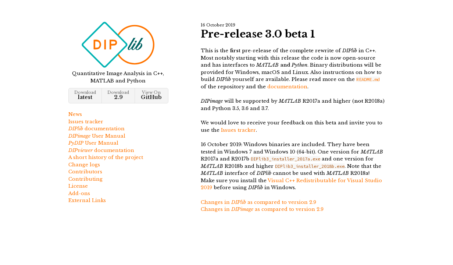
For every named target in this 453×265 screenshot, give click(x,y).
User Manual (96, 136)
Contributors (85, 172)
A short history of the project (105, 157)
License (78, 186)
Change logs (84, 165)
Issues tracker (85, 122)
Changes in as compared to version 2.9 (258, 202)
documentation (96, 129)
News (75, 114)
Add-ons (79, 193)
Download (85, 95)
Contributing (85, 179)
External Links (87, 200)
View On (151, 95)
